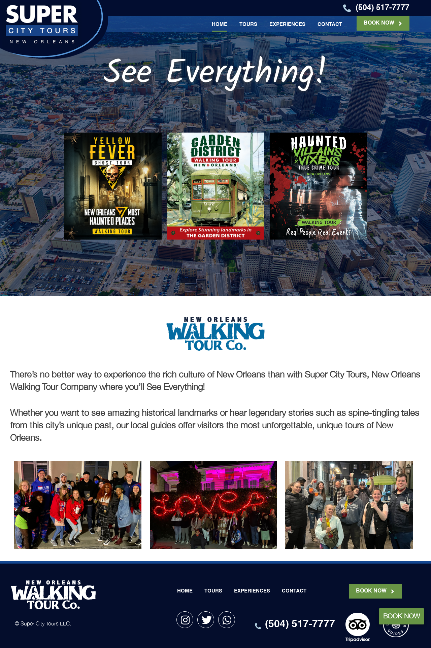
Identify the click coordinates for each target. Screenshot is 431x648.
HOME (219, 24)
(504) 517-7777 (382, 8)
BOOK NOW (379, 23)
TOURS (248, 24)
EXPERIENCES (287, 24)
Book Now (401, 616)
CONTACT (330, 24)
